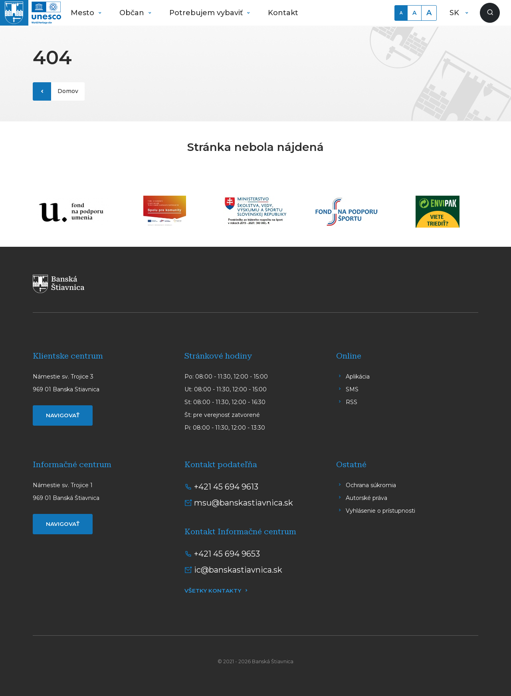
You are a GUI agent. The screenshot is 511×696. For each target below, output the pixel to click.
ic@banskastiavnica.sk (238, 570)
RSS (351, 402)
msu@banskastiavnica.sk (243, 503)
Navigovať (62, 415)
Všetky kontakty (212, 590)
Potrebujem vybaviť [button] (207, 12)
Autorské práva (366, 498)
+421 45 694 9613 (226, 487)
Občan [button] (132, 12)
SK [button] (455, 12)
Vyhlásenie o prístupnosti (380, 510)
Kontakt (283, 12)
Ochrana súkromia (371, 485)
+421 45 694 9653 (227, 554)
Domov (67, 91)
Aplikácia (358, 376)
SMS (352, 389)
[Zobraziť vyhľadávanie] (490, 13)
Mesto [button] (83, 12)
